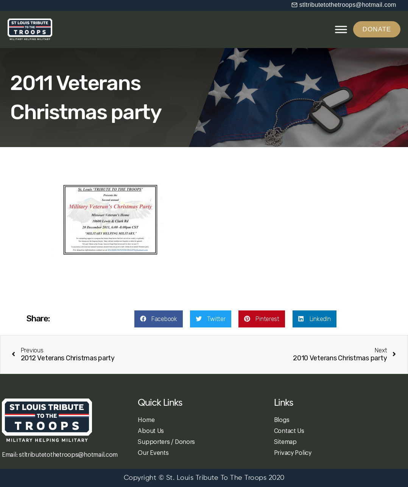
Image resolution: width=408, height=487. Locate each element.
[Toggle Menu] (341, 29)
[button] (343, 5)
